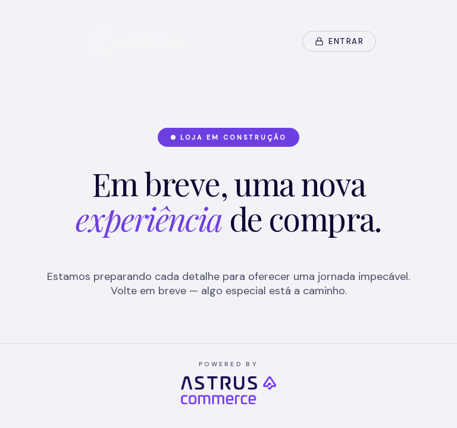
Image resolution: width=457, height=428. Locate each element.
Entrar (339, 41)
